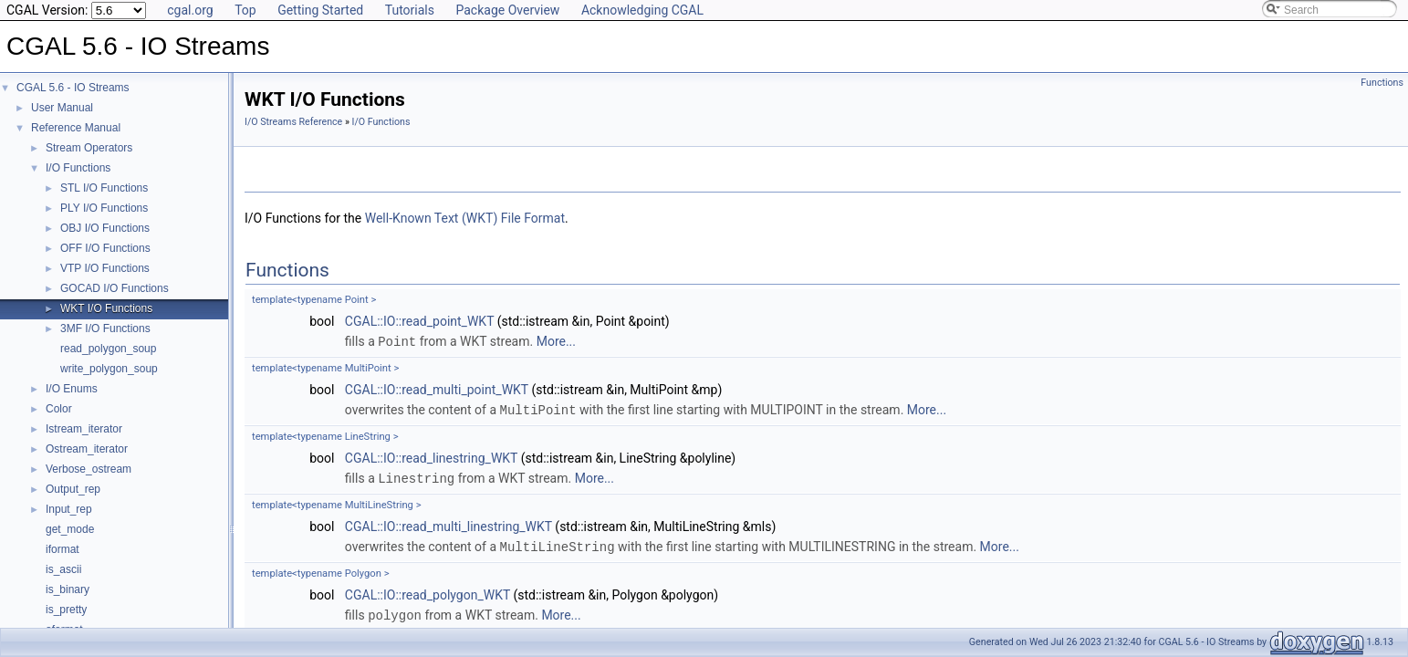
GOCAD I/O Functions (114, 288)
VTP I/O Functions (105, 268)
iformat (62, 549)
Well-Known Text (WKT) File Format (465, 218)
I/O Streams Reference (293, 122)
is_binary (67, 589)
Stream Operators (89, 147)
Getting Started (320, 10)
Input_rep (69, 509)
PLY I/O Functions (104, 208)
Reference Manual (75, 127)
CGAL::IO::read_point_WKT (419, 321)
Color (59, 408)
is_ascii (63, 569)
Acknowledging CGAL (642, 10)
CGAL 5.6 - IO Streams (73, 87)
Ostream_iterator (87, 449)
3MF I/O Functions (105, 328)
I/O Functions (78, 168)
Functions (1382, 83)
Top (245, 10)
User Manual (62, 107)
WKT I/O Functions (106, 308)
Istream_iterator (84, 428)
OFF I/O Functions (105, 248)
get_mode (70, 529)
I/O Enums (72, 388)
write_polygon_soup (109, 368)
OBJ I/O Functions (105, 228)
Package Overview (507, 10)
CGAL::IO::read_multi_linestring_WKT (448, 523)
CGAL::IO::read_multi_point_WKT (436, 388)
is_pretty (66, 609)
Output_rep (73, 489)
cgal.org (190, 10)
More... (556, 341)
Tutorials (409, 10)
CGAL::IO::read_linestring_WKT (431, 456)
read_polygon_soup (108, 348)
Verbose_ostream (88, 469)
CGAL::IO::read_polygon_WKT (427, 591)
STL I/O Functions (104, 188)
